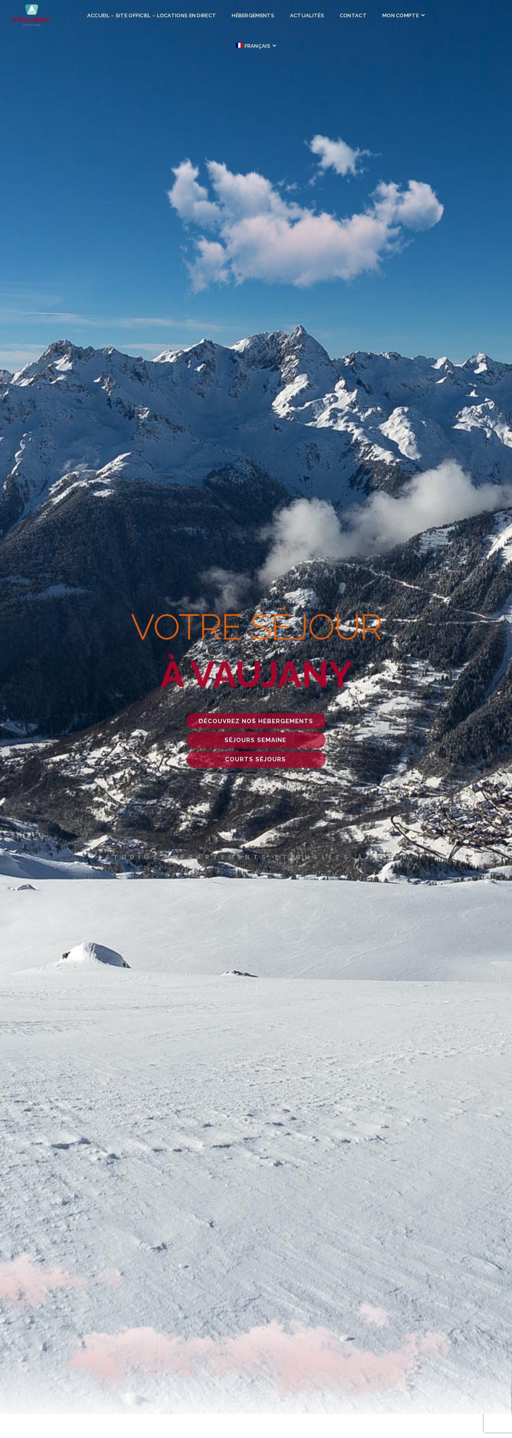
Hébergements (253, 15)
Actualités (307, 15)
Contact (353, 15)
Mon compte (400, 15)
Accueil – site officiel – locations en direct (151, 15)
